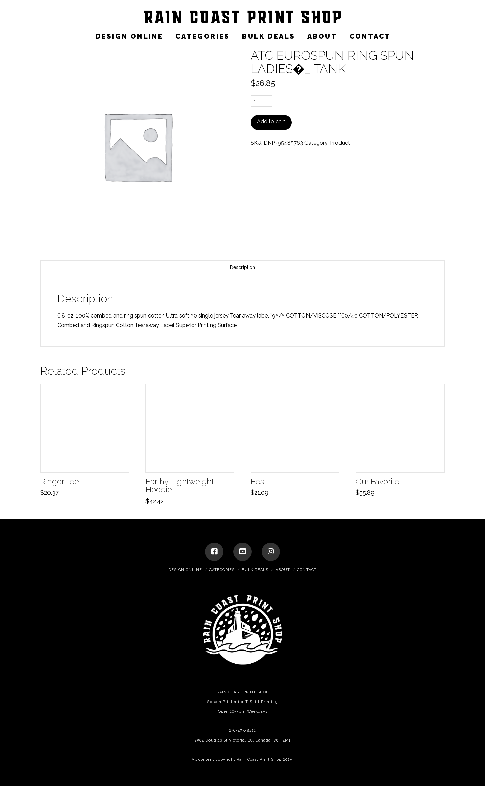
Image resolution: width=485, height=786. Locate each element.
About (283, 570)
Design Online (185, 570)
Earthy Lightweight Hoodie (180, 486)
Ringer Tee (59, 481)
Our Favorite (377, 481)
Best (258, 481)
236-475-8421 (242, 730)
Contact (307, 570)
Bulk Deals (255, 570)
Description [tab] (242, 267)
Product (340, 143)
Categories (222, 570)
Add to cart (271, 121)
